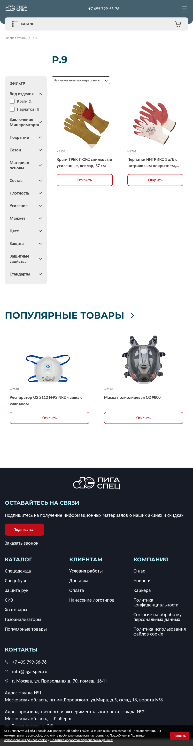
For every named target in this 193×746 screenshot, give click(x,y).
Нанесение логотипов (92, 599)
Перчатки (25, 109)
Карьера (142, 590)
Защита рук (16, 590)
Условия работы (86, 570)
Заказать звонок (21, 543)
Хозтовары (16, 609)
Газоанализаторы (23, 619)
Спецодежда (18, 570)
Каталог (29, 24)
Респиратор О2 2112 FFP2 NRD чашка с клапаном (46, 400)
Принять (179, 736)
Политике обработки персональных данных (81, 740)
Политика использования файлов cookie (159, 631)
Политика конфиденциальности (155, 602)
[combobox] (81, 80)
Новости (142, 580)
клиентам (85, 559)
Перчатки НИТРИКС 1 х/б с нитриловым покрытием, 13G (152, 163)
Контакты (21, 649)
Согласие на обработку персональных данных (157, 617)
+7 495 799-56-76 (103, 8)
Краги (22, 101)
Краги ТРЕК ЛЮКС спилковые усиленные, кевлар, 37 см (84, 162)
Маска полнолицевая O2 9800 (132, 397)
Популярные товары (73, 315)
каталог (18, 559)
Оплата (76, 590)
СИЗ (9, 599)
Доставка (78, 580)
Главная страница (17, 38)
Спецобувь (16, 580)
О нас (139, 570)
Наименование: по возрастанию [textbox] (77, 80)
